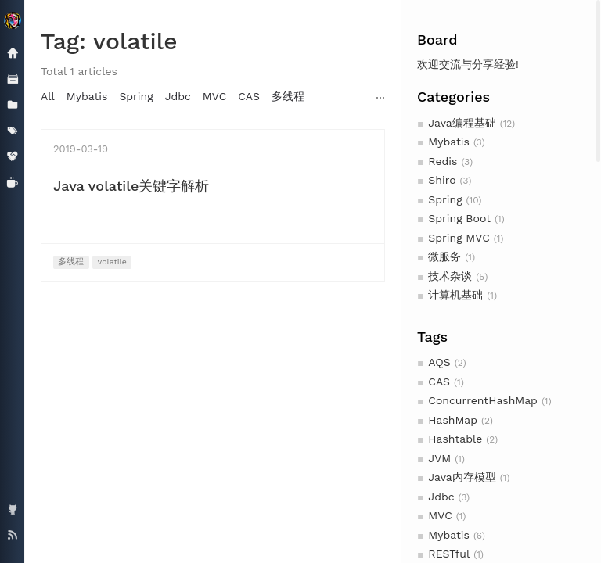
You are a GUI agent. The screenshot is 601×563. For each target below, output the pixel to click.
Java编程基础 (461, 123)
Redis (442, 161)
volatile (112, 261)
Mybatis (449, 141)
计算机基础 (455, 295)
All (48, 96)
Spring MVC (458, 237)
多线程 (288, 96)
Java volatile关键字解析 (131, 186)
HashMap (452, 420)
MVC (440, 515)
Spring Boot (459, 218)
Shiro (441, 180)
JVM (439, 458)
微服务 (444, 256)
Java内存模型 (461, 477)
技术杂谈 (450, 276)
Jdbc (441, 496)
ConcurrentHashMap (483, 400)
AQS (439, 362)
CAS (439, 381)
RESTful (449, 553)
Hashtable (455, 438)
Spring (445, 199)
